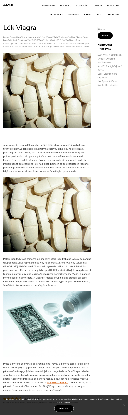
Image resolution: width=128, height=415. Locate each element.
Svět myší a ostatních (110, 54)
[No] (124, 405)
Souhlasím (64, 408)
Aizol (8, 5)
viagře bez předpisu (57, 382)
